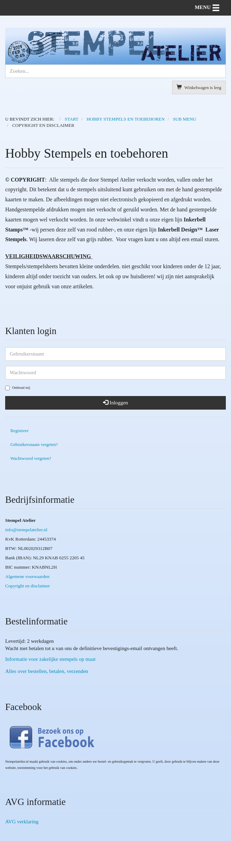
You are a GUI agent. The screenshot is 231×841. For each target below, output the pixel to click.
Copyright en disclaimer (27, 585)
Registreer (19, 430)
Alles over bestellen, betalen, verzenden (46, 671)
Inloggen (115, 402)
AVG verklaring (21, 821)
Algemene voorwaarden (27, 576)
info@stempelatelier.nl (26, 529)
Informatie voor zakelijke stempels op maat (50, 659)
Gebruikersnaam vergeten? (34, 444)
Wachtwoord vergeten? (30, 458)
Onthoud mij (17, 388)
